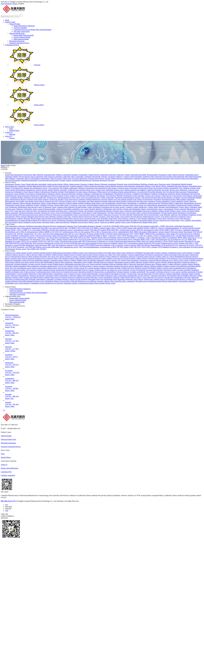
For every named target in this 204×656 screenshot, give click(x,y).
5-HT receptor (156, 243)
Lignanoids (87, 177)
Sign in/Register (6, 4)
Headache (101, 220)
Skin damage (100, 196)
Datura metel (121, 253)
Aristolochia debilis (98, 276)
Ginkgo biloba (125, 277)
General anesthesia (176, 201)
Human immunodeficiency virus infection (133, 192)
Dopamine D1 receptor (13, 241)
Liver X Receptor (80, 234)
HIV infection (195, 194)
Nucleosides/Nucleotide (138, 175)
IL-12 (200, 237)
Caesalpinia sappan (56, 260)
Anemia (38, 190)
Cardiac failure (153, 207)
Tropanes (62, 180)
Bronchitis (104, 218)
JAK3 (141, 236)
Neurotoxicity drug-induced (39, 196)
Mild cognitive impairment (185, 199)
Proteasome (20, 247)
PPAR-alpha (111, 230)
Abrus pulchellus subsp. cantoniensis (122, 281)
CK (162, 245)
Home (7, 20)
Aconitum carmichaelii (137, 272)
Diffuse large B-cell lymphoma (107, 192)
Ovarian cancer (100, 190)
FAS (52, 232)
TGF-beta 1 (179, 230)
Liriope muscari (79, 268)
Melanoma (109, 190)
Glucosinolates (168, 177)
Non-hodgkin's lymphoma (149, 194)
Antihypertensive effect (19, 237)
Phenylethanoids (178, 177)
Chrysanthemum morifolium (185, 266)
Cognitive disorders (76, 186)
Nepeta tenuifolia (96, 264)
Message (12, 134)
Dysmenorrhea (148, 199)
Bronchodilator (137, 211)
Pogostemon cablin (169, 270)
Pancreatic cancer (165, 184)
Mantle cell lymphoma (86, 211)
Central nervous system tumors (169, 220)
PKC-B (23, 232)
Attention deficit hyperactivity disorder (85, 217)
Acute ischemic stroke (132, 213)
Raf (34, 247)
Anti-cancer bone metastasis (87, 243)
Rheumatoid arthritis (40, 186)
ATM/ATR (73, 243)
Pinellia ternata (82, 260)
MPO (49, 245)
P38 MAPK (115, 226)
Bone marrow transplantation (63, 215)
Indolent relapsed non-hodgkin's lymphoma (139, 190)
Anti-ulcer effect (48, 234)
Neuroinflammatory (12, 220)
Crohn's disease (10, 190)
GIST (12, 211)
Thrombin (94, 237)
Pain (61, 188)
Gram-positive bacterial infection (131, 217)
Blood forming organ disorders (41, 218)
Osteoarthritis (173, 188)
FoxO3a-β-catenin (85, 239)
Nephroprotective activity (151, 217)
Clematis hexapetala (170, 255)
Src (36, 234)
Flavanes (181, 175)
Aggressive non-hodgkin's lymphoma (183, 215)
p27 (186, 239)
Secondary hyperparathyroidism (141, 220)
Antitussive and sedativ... (151, 226)
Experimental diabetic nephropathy (85, 220)
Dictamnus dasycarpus (47, 256)
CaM (48, 241)
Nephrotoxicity (104, 205)
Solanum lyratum (73, 266)
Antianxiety (41, 237)
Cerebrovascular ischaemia (77, 190)
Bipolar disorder (186, 184)
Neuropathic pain (84, 201)
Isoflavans (144, 178)
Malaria (190, 205)
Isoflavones (112, 175)
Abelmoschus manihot (151, 279)
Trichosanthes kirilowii (175, 276)
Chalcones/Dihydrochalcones (81, 180)
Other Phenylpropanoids (193, 177)
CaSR (131, 247)
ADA (53, 245)
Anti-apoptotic (187, 196)
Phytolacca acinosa (97, 277)
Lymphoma (136, 194)
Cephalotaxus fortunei (82, 277)
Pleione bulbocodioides (170, 281)
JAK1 (81, 247)
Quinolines (137, 178)
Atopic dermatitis (129, 186)
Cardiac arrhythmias (94, 207)
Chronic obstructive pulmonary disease (97, 186)
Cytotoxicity (73, 205)
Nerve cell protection (24, 228)
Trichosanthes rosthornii (186, 281)
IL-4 (181, 228)
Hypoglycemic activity (109, 232)
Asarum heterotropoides (89, 274)
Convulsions (176, 197)
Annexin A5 (71, 245)
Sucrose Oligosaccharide (22, 37)
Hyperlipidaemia (70, 192)
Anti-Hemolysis (60, 245)
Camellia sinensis (195, 260)
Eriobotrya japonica (71, 256)
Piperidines (138, 177)
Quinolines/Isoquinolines (29, 180)
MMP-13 (97, 228)
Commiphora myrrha (37, 283)
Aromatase (126, 237)
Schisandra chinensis (113, 266)
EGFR (185, 228)
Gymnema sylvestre (74, 274)
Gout (102, 203)
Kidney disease (110, 220)
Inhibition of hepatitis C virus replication (176, 247)
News (11, 128)
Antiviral (191, 228)
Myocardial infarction (154, 192)
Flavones (101, 178)
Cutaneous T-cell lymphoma (138, 218)
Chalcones (120, 175)
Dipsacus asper (150, 264)
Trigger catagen (46, 203)
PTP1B (87, 245)
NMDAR (148, 234)
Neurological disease (169, 199)
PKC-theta (20, 243)
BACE (52, 237)
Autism (75, 215)
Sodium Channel (62, 239)
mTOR (96, 234)
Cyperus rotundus (22, 274)
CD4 (156, 239)
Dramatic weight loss (83, 194)
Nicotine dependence (163, 201)
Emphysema (113, 218)
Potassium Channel (176, 232)
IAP (30, 239)
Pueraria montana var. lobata (102, 255)
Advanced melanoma (26, 213)
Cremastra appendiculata (135, 255)
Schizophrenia (176, 184)
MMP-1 (133, 237)
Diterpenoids (96, 177)
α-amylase (119, 245)
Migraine (119, 196)
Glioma (195, 196)
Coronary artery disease (152, 196)
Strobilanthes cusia (11, 283)
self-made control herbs (22, 31)
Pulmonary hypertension (86, 188)
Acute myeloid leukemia (131, 184)
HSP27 (53, 239)
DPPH (136, 232)
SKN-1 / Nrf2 (193, 243)
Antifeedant (171, 186)
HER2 (143, 239)
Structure (24, 65)
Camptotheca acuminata (54, 279)
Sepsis (16, 194)
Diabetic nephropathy (70, 188)
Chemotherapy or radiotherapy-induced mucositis (143, 203)
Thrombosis (157, 199)
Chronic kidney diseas (61, 205)
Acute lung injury (20, 211)
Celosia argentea (24, 283)
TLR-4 (79, 228)
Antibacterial (35, 228)
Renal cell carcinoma (155, 188)
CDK (152, 239)
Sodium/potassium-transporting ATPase (127, 241)
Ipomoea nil (163, 279)
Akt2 (37, 249)
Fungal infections (32, 184)
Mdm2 (190, 239)
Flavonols (111, 180)
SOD (56, 232)
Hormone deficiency (96, 209)
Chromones (112, 177)
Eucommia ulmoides (114, 268)
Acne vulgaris (137, 199)
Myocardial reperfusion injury (57, 211)
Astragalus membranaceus (48, 266)
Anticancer (22, 226)
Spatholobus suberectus (128, 256)
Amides (169, 175)
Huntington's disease (139, 209)
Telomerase (177, 239)
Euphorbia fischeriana (93, 258)
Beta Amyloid (50, 230)
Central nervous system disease (171, 196)
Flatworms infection (12, 215)
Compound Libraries (12, 45)
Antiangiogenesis (41, 194)
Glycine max (62, 266)
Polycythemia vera (44, 220)
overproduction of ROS (81, 230)
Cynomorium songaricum (147, 260)
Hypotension (47, 207)
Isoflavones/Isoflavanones (189, 178)
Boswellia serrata (141, 281)
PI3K (131, 226)
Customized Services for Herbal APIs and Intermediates (32, 29)
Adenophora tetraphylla (86, 272)
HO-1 (132, 234)
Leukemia (60, 207)
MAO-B (199, 232)
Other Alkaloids (37, 175)
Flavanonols (162, 175)
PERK (33, 249)
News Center (9, 127)
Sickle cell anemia (188, 211)
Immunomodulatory (172, 228)
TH (11, 247)
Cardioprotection (97, 194)
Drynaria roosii (39, 281)
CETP (160, 247)
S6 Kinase (90, 234)
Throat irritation (122, 218)
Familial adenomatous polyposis (96, 199)
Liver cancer (84, 209)
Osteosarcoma (10, 205)
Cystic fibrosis (156, 186)
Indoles (15, 177)
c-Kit (26, 247)
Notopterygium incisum (84, 255)
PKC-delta (73, 237)
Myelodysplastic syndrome (14, 218)
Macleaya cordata (185, 279)
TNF (118, 247)
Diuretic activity (93, 222)
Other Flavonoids (56, 178)
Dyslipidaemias (108, 194)
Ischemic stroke (195, 188)
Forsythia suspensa (158, 274)
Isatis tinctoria (118, 258)
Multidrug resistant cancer (149, 184)
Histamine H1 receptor (52, 243)
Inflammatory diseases (12, 184)
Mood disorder (138, 215)
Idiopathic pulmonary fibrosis (15, 203)
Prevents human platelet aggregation (173, 213)
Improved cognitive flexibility (152, 241)
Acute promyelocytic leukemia (74, 199)
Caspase (126, 226)
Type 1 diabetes (185, 220)
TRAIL (13, 230)
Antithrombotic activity (27, 236)
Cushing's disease (94, 184)
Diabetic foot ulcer (114, 199)
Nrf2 (194, 232)
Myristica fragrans (88, 270)
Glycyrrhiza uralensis (119, 255)
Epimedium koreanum (118, 274)
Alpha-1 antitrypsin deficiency (60, 222)
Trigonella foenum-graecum (145, 256)
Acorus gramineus (123, 270)
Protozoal (120, 184)
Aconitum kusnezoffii (20, 279)
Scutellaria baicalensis (43, 272)
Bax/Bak (22, 245)
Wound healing (121, 201)
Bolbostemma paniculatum (62, 253)
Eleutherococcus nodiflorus (87, 281)
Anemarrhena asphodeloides (127, 276)
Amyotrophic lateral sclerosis (35, 201)
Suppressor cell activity (111, 215)
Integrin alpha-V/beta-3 (108, 228)
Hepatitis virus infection (27, 194)
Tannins (175, 175)
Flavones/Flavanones (163, 178)
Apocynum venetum (27, 262)
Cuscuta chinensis (104, 274)
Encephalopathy (110, 203)
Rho (66, 228)
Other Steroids (175, 178)
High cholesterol (69, 207)
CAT (60, 232)
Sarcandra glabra (148, 253)
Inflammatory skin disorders (113, 209)
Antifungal (30, 226)
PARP (43, 230)
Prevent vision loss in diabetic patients (110, 243)
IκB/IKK (140, 228)
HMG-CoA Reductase (169, 237)
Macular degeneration (33, 203)
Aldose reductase (188, 237)
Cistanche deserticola (68, 277)
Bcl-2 (136, 226)
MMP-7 (142, 234)
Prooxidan (37, 213)
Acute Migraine (164, 215)
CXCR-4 (165, 241)
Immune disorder (127, 199)
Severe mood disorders (151, 215)
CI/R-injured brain (147, 197)
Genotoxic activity (173, 218)
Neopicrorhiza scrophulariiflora (105, 272)
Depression (112, 201)
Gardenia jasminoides (188, 272)
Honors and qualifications (9, 468)
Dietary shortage (21, 217)
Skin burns (143, 201)
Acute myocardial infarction (90, 197)
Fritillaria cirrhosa (77, 253)
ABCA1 (71, 234)
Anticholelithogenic (171, 207)
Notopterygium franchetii (157, 258)
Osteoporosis (9, 192)
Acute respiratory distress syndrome (90, 215)
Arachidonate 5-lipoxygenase (166, 234)
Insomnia (162, 207)
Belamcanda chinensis (142, 266)
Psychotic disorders (126, 215)
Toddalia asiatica (52, 268)
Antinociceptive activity (128, 230)
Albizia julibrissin (136, 262)
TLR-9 (143, 247)
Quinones (104, 177)
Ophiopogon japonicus (122, 262)
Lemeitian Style (6, 472)
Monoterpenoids (152, 175)
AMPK (25, 230)
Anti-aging (45, 222)
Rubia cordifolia (44, 277)
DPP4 (139, 245)
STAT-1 (147, 239)
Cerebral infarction (133, 201)
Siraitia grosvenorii (28, 260)
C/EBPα (152, 228)
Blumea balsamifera (174, 262)
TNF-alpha (93, 230)
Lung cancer (82, 205)
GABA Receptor (156, 237)
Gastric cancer (126, 222)
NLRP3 (161, 230)
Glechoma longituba (20, 264)
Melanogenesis (10, 201)
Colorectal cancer (123, 188)
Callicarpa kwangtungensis (19, 276)
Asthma (49, 186)
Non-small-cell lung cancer (139, 188)
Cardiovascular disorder (55, 184)
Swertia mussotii (143, 276)
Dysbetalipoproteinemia (60, 218)
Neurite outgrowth (180, 209)
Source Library (26, 125)
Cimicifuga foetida (51, 276)
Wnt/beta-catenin (112, 234)
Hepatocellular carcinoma (192, 203)
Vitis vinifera (121, 260)
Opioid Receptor (124, 234)
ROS (94, 236)
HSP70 (136, 234)
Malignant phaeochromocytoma (38, 217)
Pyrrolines (75, 178)
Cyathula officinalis (174, 264)
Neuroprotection (181, 205)
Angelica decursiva (18, 255)
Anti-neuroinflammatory (91, 247)
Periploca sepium (68, 279)
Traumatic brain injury (63, 217)
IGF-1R (170, 239)
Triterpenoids (27, 175)
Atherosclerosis (64, 186)
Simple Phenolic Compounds (98, 175)
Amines (68, 180)
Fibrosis (20, 222)
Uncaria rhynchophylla (138, 270)
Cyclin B (105, 226)
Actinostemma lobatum (86, 283)
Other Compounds (77, 177)
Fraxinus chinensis (161, 253)
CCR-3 (113, 245)
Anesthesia (151, 201)
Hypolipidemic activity (13, 232)
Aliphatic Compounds (62, 175)
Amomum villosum (103, 281)
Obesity (163, 186)
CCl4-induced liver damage (19, 188)
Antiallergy (15, 236)
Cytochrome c (141, 237)
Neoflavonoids (93, 178)
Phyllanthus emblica (155, 268)
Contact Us (9, 132)
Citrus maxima (31, 270)
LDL (15, 234)
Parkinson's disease (54, 194)
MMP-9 (74, 228)
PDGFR (15, 239)
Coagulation (14, 197)
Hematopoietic (102, 213)
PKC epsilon (124, 247)
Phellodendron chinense (52, 262)
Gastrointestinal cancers (155, 209)
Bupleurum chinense (196, 258)
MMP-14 (99, 236)
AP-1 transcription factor (184, 234)
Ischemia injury (52, 197)
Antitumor (69, 226)
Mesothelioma (119, 194)
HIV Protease (79, 245)
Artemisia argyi (10, 253)
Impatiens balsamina (19, 266)
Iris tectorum (158, 277)
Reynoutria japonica (127, 266)
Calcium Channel (164, 232)
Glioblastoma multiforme (166, 194)
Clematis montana (33, 253)
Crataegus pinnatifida (172, 274)
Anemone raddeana (100, 268)
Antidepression (24, 239)
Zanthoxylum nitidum (83, 276)
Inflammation (22, 207)
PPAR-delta (28, 243)
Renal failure (115, 217)
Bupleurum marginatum (13, 260)
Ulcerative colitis (104, 217)
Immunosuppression (65, 197)
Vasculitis (110, 213)
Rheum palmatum (162, 260)
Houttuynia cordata (35, 274)
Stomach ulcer (50, 201)
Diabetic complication (175, 203)
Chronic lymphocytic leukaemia (74, 196)
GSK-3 (39, 234)
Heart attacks (139, 205)
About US (8, 136)
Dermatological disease (18, 199)
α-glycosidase (36, 230)
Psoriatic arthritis (47, 190)
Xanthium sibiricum (109, 264)
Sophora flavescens (127, 268)
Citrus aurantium (171, 258)
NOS (87, 228)
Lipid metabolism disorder (103, 211)
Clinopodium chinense (52, 281)
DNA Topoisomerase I (62, 237)
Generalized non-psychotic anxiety (113, 207)
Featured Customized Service (19, 43)
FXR (6, 243)
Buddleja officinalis (189, 276)
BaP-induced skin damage (163, 197)
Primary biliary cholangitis (188, 207)
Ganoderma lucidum (155, 281)
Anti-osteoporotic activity (64, 230)
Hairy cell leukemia (40, 211)
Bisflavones (83, 178)
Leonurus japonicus (98, 266)
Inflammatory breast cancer (157, 218)
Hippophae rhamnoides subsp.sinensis (130, 279)
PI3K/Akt (139, 230)
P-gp (75, 226)
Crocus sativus (176, 272)
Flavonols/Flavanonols (13, 180)
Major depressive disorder (99, 201)
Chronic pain (127, 209)
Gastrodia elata (168, 277)
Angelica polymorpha (38, 268)
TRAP (124, 236)
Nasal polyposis (119, 213)
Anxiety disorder (138, 196)
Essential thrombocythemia (28, 220)
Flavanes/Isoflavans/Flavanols (48, 180)
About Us (4, 464)
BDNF (180, 237)
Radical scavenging (58, 203)
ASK (61, 247)
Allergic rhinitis (164, 211)
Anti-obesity (169, 226)
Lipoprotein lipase (41, 245)
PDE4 (31, 247)
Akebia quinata (21, 253)
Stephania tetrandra (18, 270)
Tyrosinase (9, 239)
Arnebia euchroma (11, 281)
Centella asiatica (168, 268)
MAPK (162, 226)
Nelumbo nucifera (68, 258)
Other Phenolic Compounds (14, 178)
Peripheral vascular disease (32, 222)
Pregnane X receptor (12, 245)
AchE (134, 228)
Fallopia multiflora (156, 266)
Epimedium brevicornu (95, 279)
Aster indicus (60, 256)
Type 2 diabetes (184, 188)
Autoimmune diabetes (143, 186)
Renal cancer (152, 222)
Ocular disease (20, 205)
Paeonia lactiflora (130, 258)
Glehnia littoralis (57, 255)
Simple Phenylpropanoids (14, 175)
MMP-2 (167, 230)
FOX (61, 243)
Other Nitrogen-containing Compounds (57, 177)
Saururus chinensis (161, 262)
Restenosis (127, 194)
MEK (172, 230)
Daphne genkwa (58, 264)
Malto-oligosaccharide (21, 39)
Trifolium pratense (85, 266)
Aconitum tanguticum (43, 270)
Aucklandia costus (17, 272)
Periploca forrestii (169, 266)
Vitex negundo (151, 272)
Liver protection (53, 188)
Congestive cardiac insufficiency (136, 207)
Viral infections (111, 196)
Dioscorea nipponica (107, 262)
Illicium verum (110, 283)
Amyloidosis (171, 205)
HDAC (105, 236)
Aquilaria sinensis (187, 264)
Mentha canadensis (98, 256)
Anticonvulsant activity (125, 239)
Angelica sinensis (47, 264)
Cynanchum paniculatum (158, 276)
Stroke (54, 207)
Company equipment (8, 475)
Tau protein (9, 234)
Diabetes (37, 192)
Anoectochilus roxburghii (68, 281)
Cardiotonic (128, 211)
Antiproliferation (11, 196)
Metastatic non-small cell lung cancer (167, 190)
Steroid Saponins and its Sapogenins (31, 177)
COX (91, 228)
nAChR (178, 236)
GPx (172, 245)
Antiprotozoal (61, 226)
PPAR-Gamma (127, 228)
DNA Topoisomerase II (90, 241)
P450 (121, 226)
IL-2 (196, 237)
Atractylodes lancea (109, 253)
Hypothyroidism (81, 207)
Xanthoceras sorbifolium (134, 253)
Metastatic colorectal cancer (189, 190)
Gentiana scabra (17, 277)
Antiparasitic (36, 239)
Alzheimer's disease (46, 205)
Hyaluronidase (82, 226)
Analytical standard (20, 28)
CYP (69, 228)
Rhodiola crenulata (141, 268)
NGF (125, 243)
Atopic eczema (38, 209)
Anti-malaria (142, 232)
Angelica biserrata (69, 255)
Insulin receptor (178, 241)
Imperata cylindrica (70, 260)
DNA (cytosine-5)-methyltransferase (104, 239)
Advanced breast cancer (92, 218)
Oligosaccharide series (17, 33)
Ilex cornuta (89, 268)
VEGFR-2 (102, 234)
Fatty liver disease (169, 192)
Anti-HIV (20, 234)
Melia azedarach (33, 256)
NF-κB (140, 226)
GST (176, 245)
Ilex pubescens (112, 270)
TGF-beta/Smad (62, 236)
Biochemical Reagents (17, 41)
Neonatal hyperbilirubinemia (124, 197)
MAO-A (157, 236)
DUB (15, 243)
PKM (10, 243)
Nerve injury (76, 197)
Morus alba (58, 258)
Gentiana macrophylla (30, 277)
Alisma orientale (197, 279)
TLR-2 (173, 236)
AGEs (43, 239)
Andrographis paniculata (72, 264)
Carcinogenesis (168, 209)
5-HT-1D (198, 245)
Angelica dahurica (107, 258)
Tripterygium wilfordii (12, 262)
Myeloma (27, 218)
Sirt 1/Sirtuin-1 (149, 236)
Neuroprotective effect (151, 230)
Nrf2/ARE (44, 228)
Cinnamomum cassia (60, 274)
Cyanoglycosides (128, 177)
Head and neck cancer (35, 207)
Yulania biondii (80, 258)
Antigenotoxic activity (70, 247)
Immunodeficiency (11, 186)
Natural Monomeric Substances (24, 26)
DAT (14, 247)
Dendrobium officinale (112, 277)
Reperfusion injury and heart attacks (122, 205)
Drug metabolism (101, 188)
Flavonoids (95, 180)
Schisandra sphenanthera (36, 279)
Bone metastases (181, 192)
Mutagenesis (191, 209)
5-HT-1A (19, 230)
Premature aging (118, 211)
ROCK (62, 228)
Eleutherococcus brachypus (54, 283)
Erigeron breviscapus (70, 272)
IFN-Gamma (101, 230)
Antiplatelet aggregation (191, 230)
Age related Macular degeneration (155, 205)
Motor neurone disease (76, 218)
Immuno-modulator (85, 203)
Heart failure (96, 203)
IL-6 (29, 230)
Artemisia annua (15, 258)
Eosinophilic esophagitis (71, 209)
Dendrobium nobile (110, 279)
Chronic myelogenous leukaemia (62, 220)
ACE (183, 239)
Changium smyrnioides (37, 276)
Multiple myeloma (116, 186)
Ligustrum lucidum (85, 256)
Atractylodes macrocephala (93, 253)
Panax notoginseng (57, 270)
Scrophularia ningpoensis (96, 260)
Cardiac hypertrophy (107, 197)
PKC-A (98, 232)
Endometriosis (45, 192)
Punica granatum (132, 260)
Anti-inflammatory (11, 226)
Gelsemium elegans (187, 274)
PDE (194, 239)
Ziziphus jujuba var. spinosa (164, 256)
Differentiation (91, 196)
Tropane (127, 175)
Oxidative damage (71, 203)
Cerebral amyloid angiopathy (151, 213)
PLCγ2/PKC (86, 237)
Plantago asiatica (161, 264)
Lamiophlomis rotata (24, 268)
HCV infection (60, 201)
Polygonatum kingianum (73, 270)
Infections (29, 211)
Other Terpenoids (156, 177)
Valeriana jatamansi (123, 272)
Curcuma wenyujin (34, 264)
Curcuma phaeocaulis (144, 274)
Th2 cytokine (54, 241)
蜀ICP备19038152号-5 (9, 501)
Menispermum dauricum (19, 256)
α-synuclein (34, 241)
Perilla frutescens (57, 272)
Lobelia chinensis (142, 258)
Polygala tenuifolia (81, 279)
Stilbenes (119, 177)
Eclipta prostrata (29, 272)
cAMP (81, 236)
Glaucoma (83, 184)
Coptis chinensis (187, 253)
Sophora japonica (111, 260)
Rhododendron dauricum (183, 256)
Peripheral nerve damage (139, 222)
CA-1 (47, 237)
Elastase (154, 247)
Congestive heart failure (34, 199)
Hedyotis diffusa (135, 277)
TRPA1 (48, 239)
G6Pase (41, 232)
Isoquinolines (83, 175)
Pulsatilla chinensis (45, 253)
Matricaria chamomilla (136, 264)
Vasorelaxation (191, 213)
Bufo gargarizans (66, 262)
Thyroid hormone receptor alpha (71, 241)
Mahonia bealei (47, 274)
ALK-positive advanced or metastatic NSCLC (176, 217)
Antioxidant (42, 184)
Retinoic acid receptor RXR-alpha (47, 247)
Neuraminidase (156, 245)
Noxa (29, 249)
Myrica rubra (39, 262)
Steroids (107, 178)
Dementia (52, 217)
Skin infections (185, 218)
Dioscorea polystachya (65, 268)
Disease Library (27, 85)
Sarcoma (156, 220)
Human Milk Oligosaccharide (24, 35)
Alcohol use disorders (56, 199)
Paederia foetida (173, 279)
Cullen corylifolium (44, 255)
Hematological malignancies (25, 190)
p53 (79, 232)
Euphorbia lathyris (122, 264)
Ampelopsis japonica (70, 283)
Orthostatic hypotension (108, 184)
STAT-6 (40, 241)
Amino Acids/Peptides (31, 178)
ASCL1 (149, 247)
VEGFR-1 (43, 249)
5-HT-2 (119, 236)
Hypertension (127, 196)
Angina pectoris (74, 184)
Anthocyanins (67, 178)
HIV (44, 197)
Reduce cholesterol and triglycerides (30, 197)
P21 (109, 226)
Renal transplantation (183, 194)
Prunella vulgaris (148, 262)
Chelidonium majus (174, 253)
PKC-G (93, 232)
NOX (35, 243)
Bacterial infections (181, 186)
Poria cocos (85, 264)
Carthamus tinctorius (163, 272)
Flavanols (152, 178)
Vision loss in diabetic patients (110, 222)
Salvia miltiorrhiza (33, 266)
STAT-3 (119, 228)
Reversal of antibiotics (150, 211)
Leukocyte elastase (130, 245)
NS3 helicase (145, 245)
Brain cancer (90, 190)
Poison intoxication (23, 196)
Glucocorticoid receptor (43, 236)
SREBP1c (47, 232)
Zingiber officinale (93, 262)
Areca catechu (173, 260)
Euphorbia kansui (180, 268)
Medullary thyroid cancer (79, 222)
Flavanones (104, 180)
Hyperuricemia (121, 203)
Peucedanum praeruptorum (154, 255)
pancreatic (40, 243)
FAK (75, 232)
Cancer (23, 184)
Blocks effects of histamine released (110, 237)
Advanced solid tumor (68, 194)
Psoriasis (56, 186)
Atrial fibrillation (93, 205)
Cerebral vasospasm (56, 196)
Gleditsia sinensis (100, 270)
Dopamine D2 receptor (192, 241)
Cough (94, 213)
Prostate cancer (119, 190)
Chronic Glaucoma (189, 201)
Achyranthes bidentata (25, 281)
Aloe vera (13, 268)
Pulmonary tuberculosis (24, 209)
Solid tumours (112, 188)
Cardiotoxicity (73, 211)
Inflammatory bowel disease (24, 192)
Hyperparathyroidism (123, 220)
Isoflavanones (128, 178)
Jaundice (138, 197)
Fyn (28, 241)
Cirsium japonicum (28, 258)
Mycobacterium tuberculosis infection (32, 215)
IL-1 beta (159, 228)
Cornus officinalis (148, 277)
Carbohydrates (45, 178)
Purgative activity (72, 201)
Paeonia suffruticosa (112, 256)
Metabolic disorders (57, 192)
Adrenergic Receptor (49, 226)
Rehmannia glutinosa (42, 260)
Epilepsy (46, 199)
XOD (80, 237)
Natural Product (14, 24)
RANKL (146, 228)
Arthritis (166, 188)
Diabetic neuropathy (60, 190)
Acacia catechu (184, 260)
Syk (45, 241)
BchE (131, 232)
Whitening (164, 203)
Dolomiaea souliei (111, 276)
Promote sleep (183, 243)
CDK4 (54, 236)
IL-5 (163, 228)
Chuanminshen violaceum (67, 276)
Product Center (10, 22)
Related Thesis (14, 130)
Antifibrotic (29, 205)
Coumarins (74, 175)
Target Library (26, 105)
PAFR (171, 241)
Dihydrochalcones (117, 178)
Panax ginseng (55, 277)
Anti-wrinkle (20, 201)
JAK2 (148, 237)
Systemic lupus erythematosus (86, 192)
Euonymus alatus (183, 255)
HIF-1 (117, 230)
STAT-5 (23, 241)
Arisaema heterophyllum (154, 270)
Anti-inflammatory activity (38, 188)
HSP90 (92, 245)
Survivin (67, 243)
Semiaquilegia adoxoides (182, 277)
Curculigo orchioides (183, 270)
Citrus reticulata (183, 258)
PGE (84, 228)
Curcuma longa (131, 274)
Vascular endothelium (188, 197)
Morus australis (99, 283)
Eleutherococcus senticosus (44, 258)
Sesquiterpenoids (49, 175)
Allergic (66, 184)
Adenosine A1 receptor (106, 241)
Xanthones (146, 177)
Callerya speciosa (31, 255)
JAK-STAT (137, 247)
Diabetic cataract (175, 211)
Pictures (12, 138)
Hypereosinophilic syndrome (53, 209)
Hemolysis (49, 215)
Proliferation (13, 207)
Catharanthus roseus (80, 262)
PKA (153, 234)
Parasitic (37, 205)
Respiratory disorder (25, 186)
